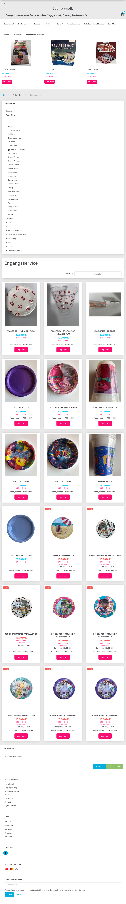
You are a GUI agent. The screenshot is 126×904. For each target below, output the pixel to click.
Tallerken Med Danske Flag (21, 331)
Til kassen (99, 766)
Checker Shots (94, 69)
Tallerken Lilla (21, 407)
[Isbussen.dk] (63, 8)
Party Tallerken (21, 481)
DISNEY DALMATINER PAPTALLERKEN (105, 555)
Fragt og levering (11, 787)
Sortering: (69, 273)
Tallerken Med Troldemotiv (63, 407)
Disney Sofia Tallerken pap (105, 715)
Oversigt (8, 802)
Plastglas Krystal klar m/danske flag (63, 332)
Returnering (9, 795)
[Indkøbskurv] (122, 14)
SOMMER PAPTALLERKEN (63, 555)
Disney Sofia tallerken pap (63, 715)
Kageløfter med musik (105, 331)
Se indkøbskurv (115, 766)
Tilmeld (9, 895)
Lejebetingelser (10, 805)
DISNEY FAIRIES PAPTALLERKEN (21, 715)
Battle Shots (50, 69)
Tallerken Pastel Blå (21, 555)
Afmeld (19, 895)
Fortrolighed (9, 784)
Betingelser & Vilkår (12, 791)
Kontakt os (9, 798)
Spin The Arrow (9, 69)
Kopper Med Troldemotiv (105, 407)
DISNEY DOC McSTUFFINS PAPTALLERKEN (63, 635)
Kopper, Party (105, 481)
